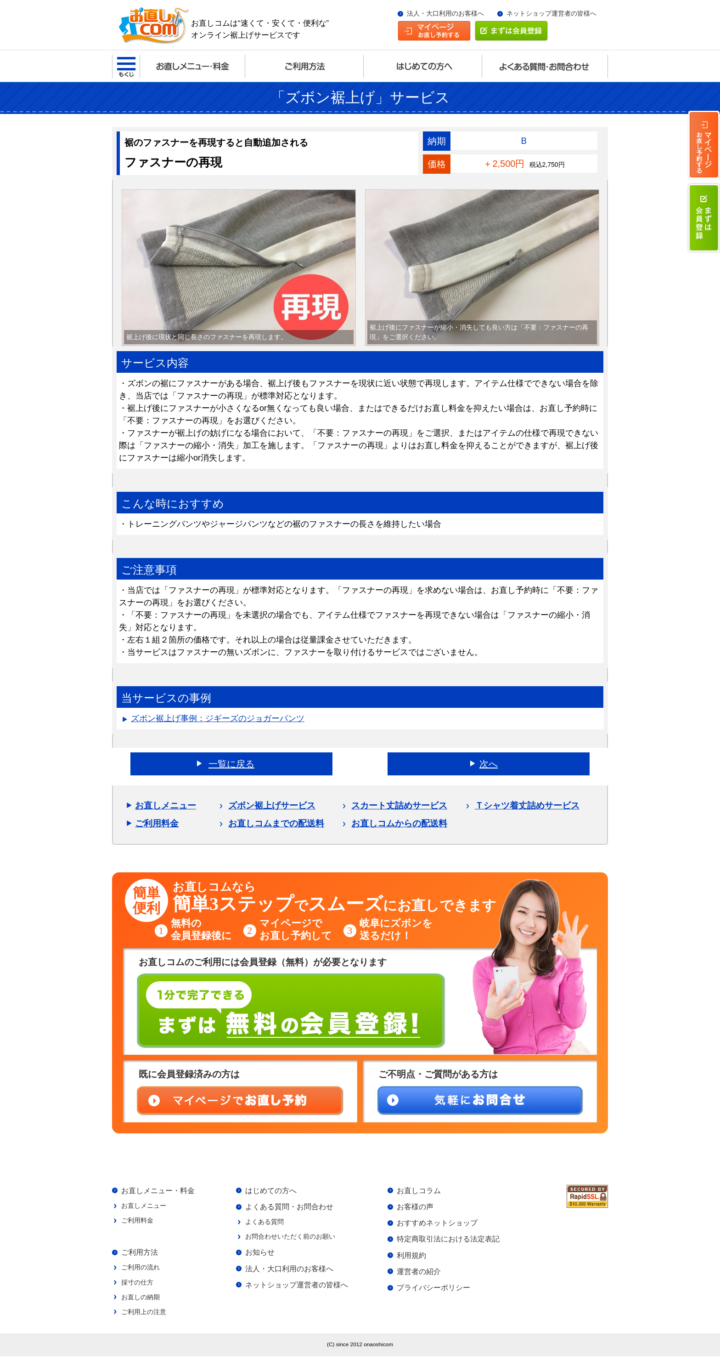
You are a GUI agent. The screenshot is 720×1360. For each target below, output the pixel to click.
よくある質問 (264, 1223)
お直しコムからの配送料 (399, 823)
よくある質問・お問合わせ (289, 1207)
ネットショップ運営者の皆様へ (551, 13)
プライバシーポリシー (433, 1290)
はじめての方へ (271, 1191)
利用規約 (411, 1257)
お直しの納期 (140, 1299)
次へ (488, 764)
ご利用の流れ (140, 1269)
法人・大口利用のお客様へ (445, 13)
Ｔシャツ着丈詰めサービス (527, 805)
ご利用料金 (157, 823)
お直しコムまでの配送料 (276, 823)
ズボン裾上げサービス (271, 805)
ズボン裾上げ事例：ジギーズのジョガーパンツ (217, 718)
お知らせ (260, 1254)
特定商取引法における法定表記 (448, 1240)
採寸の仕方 (137, 1284)
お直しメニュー (165, 805)
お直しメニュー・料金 (158, 1191)
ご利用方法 (139, 1254)
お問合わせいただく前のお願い (290, 1238)
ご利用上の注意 (143, 1315)
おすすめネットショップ (437, 1224)
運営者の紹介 (419, 1274)
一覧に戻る (231, 764)
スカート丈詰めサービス (399, 805)
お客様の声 (415, 1207)
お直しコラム (419, 1191)
